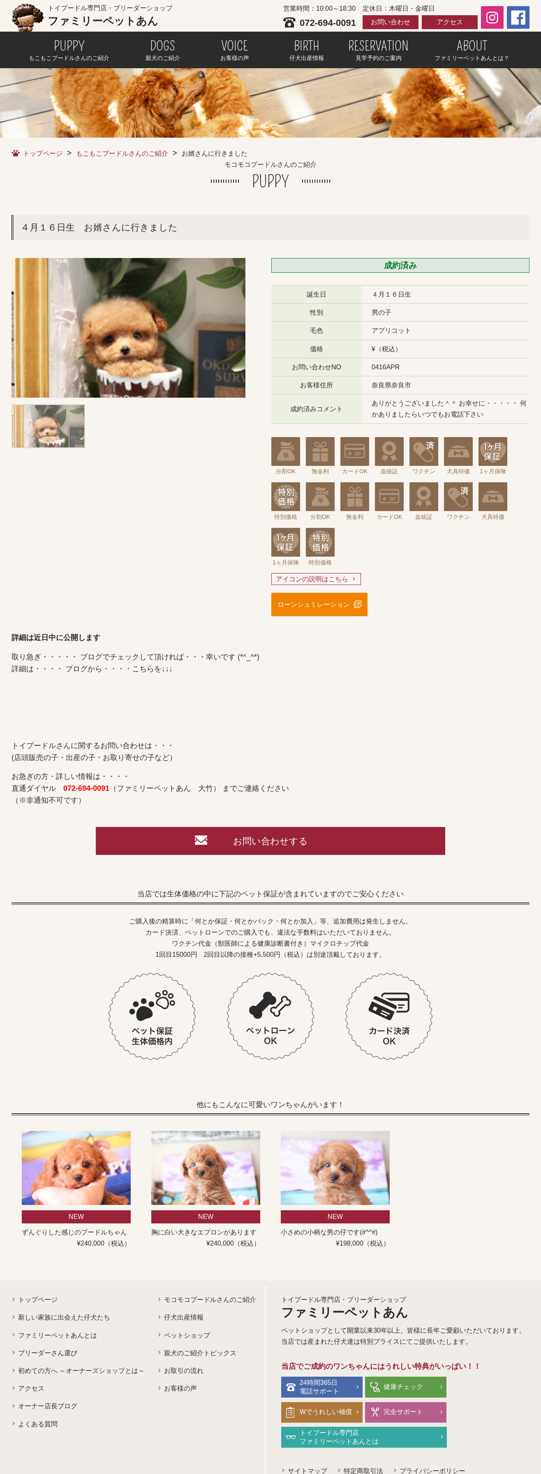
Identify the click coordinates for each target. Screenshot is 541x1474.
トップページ (42, 153)
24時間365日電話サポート (319, 1387)
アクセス (450, 21)
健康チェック (402, 1387)
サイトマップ (307, 1446)
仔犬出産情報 (183, 1318)
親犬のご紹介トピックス (200, 1353)
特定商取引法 (363, 1446)
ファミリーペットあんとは (57, 1335)
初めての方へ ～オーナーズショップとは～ (81, 1371)
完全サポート (319, 1412)
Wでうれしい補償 (491, 1387)
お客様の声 (180, 1389)
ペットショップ (187, 1335)
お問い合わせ (390, 21)
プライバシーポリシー (432, 1446)
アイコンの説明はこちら (312, 579)
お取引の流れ (183, 1371)
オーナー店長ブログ (47, 1406)
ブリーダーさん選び (47, 1353)
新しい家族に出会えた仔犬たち (64, 1318)
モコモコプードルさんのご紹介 (210, 1300)
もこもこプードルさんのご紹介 (122, 153)
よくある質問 (38, 1424)
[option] (128, 328)
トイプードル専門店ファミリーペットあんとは (421, 1413)
